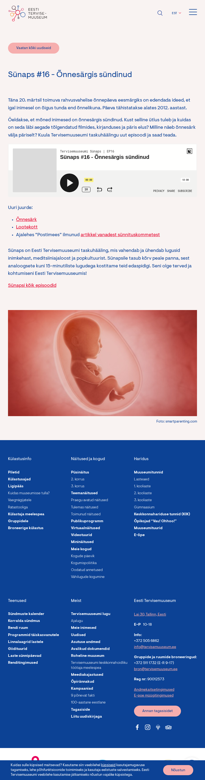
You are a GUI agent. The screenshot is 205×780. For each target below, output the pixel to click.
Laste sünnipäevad (24, 656)
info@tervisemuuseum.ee (155, 647)
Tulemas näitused (84, 507)
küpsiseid (108, 765)
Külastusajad (19, 479)
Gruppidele (18, 521)
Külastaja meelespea (26, 514)
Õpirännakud (82, 682)
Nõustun (178, 770)
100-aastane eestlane (88, 703)
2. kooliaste (143, 493)
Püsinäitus (80, 473)
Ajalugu (77, 621)
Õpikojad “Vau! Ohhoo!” (155, 521)
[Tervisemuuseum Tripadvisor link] (168, 727)
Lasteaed (141, 479)
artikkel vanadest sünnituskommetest (120, 235)
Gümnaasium (144, 507)
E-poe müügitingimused (154, 696)
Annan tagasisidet (157, 711)
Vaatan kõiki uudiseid (33, 48)
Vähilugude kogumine (88, 577)
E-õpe (139, 535)
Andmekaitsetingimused (154, 690)
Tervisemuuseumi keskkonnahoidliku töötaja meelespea (99, 665)
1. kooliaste (142, 486)
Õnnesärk (26, 220)
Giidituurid (17, 649)
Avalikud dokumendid (90, 649)
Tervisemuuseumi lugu (90, 614)
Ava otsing (160, 13)
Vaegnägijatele (19, 500)
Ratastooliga (18, 507)
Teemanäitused (84, 493)
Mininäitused (82, 542)
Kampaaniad (82, 689)
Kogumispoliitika (84, 563)
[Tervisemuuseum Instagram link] (147, 727)
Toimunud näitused (86, 514)
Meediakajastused (87, 675)
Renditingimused (23, 663)
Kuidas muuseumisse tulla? (29, 493)
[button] (176, 13)
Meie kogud (81, 549)
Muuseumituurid (148, 528)
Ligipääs (15, 486)
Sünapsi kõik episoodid (32, 285)
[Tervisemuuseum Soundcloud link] (158, 727)
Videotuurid (81, 535)
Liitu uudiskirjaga (86, 717)
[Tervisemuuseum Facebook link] (137, 727)
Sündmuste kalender (26, 614)
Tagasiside (80, 710)
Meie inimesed (83, 628)
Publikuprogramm (87, 521)
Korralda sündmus (24, 621)
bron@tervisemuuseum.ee (156, 669)
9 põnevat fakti (83, 696)
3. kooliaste (143, 500)
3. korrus (77, 486)
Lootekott (27, 227)
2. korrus (77, 479)
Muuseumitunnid (148, 473)
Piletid (13, 473)
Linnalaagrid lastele (25, 642)
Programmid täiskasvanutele (33, 635)
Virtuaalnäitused (85, 528)
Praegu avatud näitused (89, 500)
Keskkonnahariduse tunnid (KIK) (162, 514)
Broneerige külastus (26, 528)
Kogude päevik (82, 556)
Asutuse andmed (85, 642)
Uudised (78, 635)
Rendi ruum (18, 628)
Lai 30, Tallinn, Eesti (150, 615)
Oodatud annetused (87, 570)
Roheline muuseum (87, 656)
